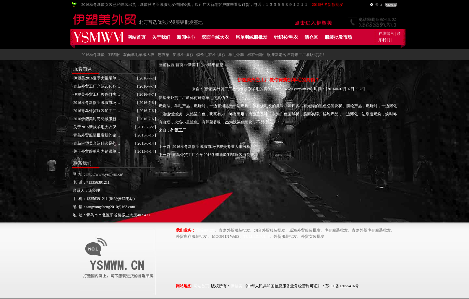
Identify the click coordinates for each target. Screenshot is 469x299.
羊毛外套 (236, 54)
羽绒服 (114, 54)
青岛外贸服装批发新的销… (96, 135)
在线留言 (386, 33)
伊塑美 (236, 286)
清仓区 (311, 37)
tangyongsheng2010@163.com (110, 207)
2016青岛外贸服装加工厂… (96, 110)
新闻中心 (186, 37)
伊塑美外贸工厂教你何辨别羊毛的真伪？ (240, 89)
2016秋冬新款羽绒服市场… (96, 102)
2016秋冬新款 (93, 54)
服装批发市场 (338, 37)
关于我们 (161, 37)
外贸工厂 (178, 130)
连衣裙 (163, 54)
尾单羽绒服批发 (251, 37)
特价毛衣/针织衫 (210, 54)
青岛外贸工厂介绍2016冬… (96, 86)
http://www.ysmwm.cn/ (104, 174)
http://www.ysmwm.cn (293, 89)
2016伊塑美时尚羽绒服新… (96, 119)
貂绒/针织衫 (183, 54)
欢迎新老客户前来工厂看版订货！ (296, 54)
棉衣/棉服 (255, 54)
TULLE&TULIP (256, 236)
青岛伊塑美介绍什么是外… (96, 143)
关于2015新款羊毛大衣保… (96, 127)
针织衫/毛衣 (286, 37)
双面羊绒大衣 (215, 37)
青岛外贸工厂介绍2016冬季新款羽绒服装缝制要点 (215, 154)
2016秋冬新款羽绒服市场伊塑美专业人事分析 (211, 146)
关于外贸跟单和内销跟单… (96, 151)
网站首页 (136, 37)
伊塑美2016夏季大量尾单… (96, 78)
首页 (179, 65)
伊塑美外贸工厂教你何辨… (96, 94)
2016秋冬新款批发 (327, 4)
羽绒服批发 (205, 230)
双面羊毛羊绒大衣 (138, 54)
